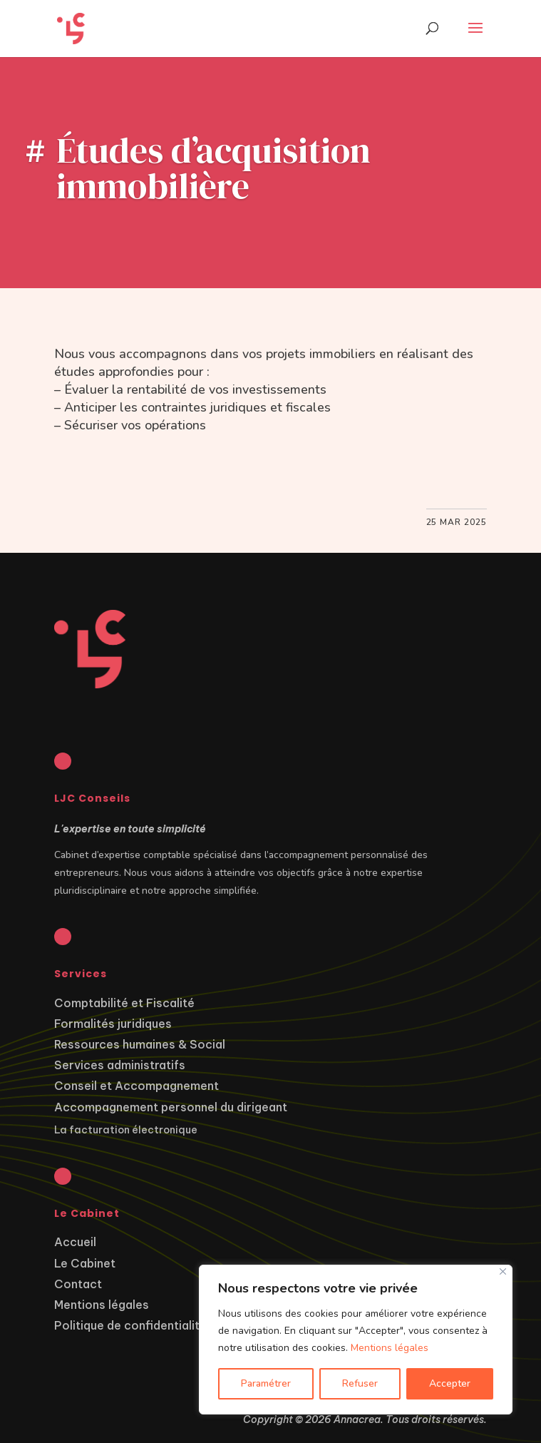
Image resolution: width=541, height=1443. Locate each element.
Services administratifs (119, 1065)
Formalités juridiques (113, 1023)
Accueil (75, 1242)
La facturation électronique (125, 1129)
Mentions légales (389, 1348)
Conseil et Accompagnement (136, 1086)
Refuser (360, 1383)
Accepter (449, 1383)
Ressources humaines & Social (139, 1044)
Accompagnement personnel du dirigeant (170, 1107)
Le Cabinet (84, 1263)
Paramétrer (266, 1383)
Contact (78, 1284)
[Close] (503, 1271)
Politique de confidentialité (130, 1325)
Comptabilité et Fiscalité (124, 1003)
